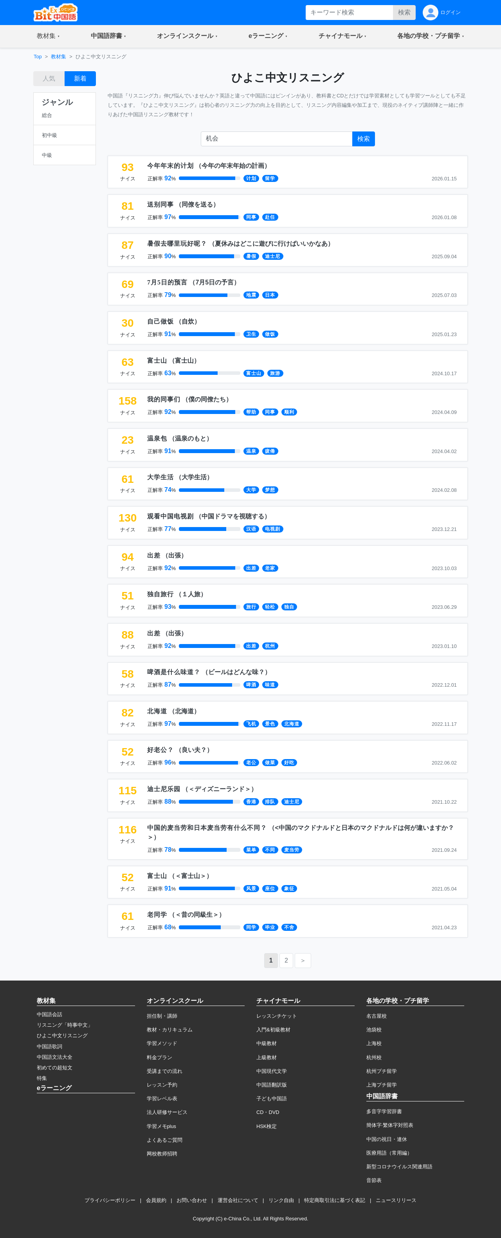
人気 (49, 78)
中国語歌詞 (49, 1046)
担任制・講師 (162, 1016)
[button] (48, 36)
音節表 (374, 1180)
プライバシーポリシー (110, 1200)
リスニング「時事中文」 (65, 1025)
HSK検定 (266, 1126)
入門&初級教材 (273, 1030)
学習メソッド (162, 1043)
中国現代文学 (271, 1071)
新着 (80, 78)
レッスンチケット (276, 1016)
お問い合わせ (192, 1200)
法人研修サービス (167, 1112)
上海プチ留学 (381, 1085)
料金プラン (159, 1057)
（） (208, 165)
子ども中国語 (271, 1098)
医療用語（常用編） (389, 1153)
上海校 (374, 1043)
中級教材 (266, 1043)
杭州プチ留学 (381, 1071)
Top (38, 56)
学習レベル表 (162, 1098)
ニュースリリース (396, 1200)
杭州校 (374, 1057)
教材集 (58, 56)
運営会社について (238, 1200)
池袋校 (374, 1030)
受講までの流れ (164, 1071)
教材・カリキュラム (170, 1030)
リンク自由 (281, 1200)
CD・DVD (267, 1112)
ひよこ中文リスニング (62, 1035)
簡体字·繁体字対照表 (390, 1125)
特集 (42, 1078)
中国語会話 (49, 1014)
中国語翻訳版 (271, 1085)
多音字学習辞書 (384, 1111)
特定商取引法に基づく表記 (334, 1200)
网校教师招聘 (162, 1154)
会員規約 (156, 1200)
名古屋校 (376, 1016)
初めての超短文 (54, 1068)
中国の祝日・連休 (386, 1139)
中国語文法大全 (54, 1057)
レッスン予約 (162, 1085)
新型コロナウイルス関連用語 (399, 1167)
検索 (404, 12)
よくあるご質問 (164, 1140)
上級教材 (266, 1057)
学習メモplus (161, 1126)
